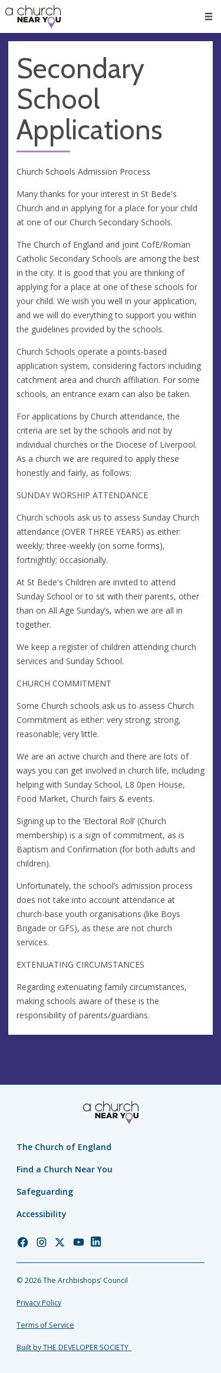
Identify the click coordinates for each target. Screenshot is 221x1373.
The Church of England (64, 1146)
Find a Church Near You (65, 1169)
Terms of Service (45, 1325)
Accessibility (42, 1213)
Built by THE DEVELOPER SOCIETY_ (74, 1347)
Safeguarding (45, 1191)
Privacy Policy (39, 1303)
